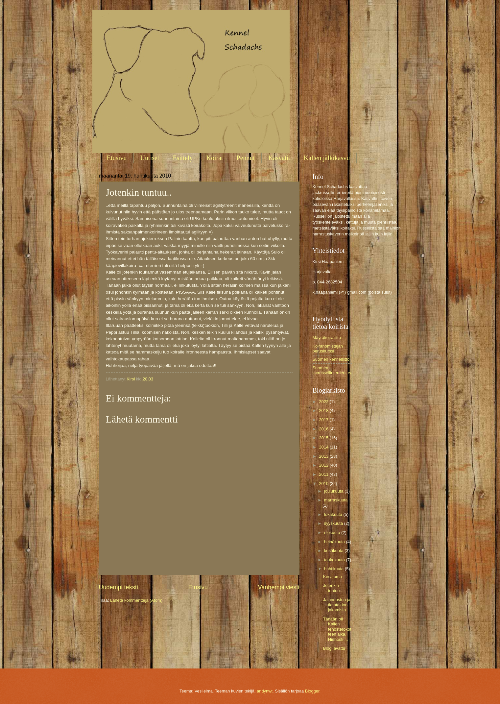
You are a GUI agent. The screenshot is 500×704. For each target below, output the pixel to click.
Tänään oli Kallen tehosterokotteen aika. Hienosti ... (337, 629)
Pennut (246, 157)
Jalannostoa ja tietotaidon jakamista (336, 604)
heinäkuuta (335, 541)
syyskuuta (334, 523)
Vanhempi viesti (278, 587)
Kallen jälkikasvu (327, 157)
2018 (324, 410)
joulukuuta (334, 491)
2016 (324, 428)
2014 (324, 447)
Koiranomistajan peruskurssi (328, 348)
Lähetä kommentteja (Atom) (136, 600)
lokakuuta (334, 514)
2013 (324, 456)
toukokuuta (335, 559)
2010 (324, 483)
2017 (324, 419)
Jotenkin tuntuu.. (332, 588)
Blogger (312, 691)
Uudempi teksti (118, 587)
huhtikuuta (334, 568)
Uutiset (149, 157)
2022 (324, 401)
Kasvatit (279, 157)
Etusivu (117, 157)
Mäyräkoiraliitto (327, 337)
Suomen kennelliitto (331, 359)
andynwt (265, 691)
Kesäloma (332, 576)
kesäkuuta (334, 550)
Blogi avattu (334, 648)
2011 (324, 474)
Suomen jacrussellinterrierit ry (332, 370)
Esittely (183, 157)
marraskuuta (336, 500)
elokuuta (332, 532)
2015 (324, 437)
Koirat (214, 157)
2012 (324, 465)
